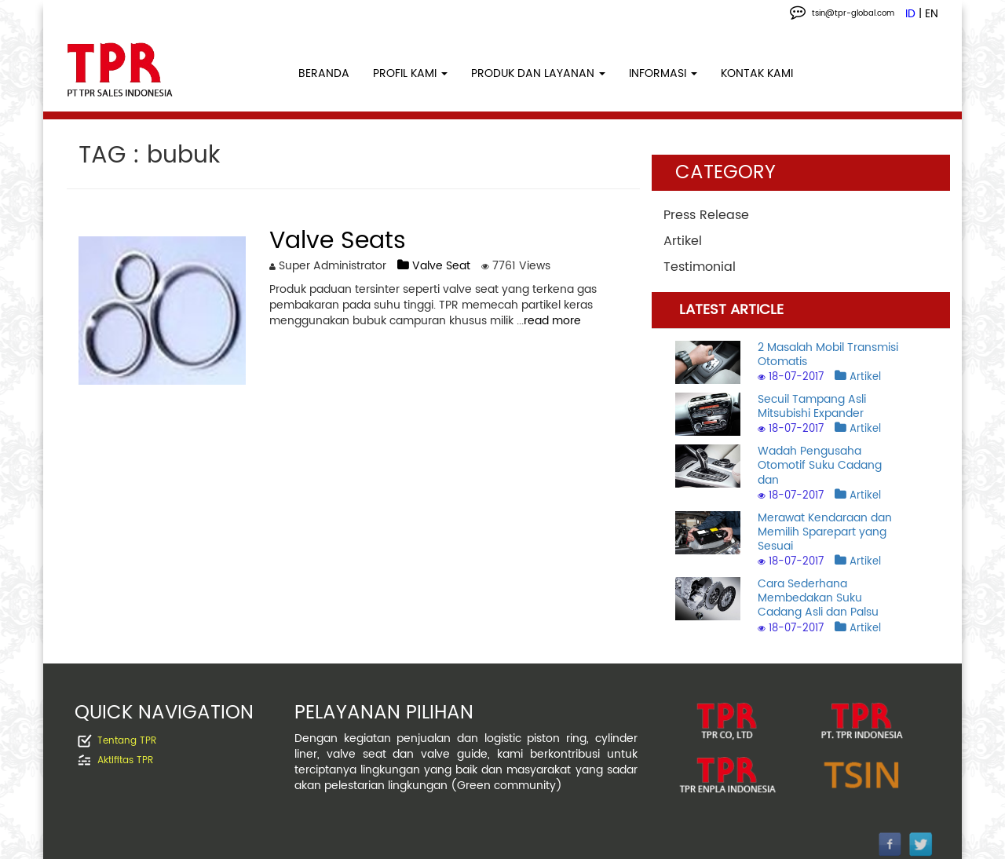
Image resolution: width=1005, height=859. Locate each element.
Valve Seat (433, 266)
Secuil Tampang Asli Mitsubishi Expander (812, 406)
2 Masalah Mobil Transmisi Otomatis (828, 354)
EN (931, 14)
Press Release (706, 215)
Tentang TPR (126, 740)
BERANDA (323, 73)
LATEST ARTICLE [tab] (731, 309)
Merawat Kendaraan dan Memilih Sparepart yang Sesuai (825, 532)
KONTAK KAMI (757, 73)
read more (552, 321)
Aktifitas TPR (125, 760)
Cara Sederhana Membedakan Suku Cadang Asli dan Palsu (818, 598)
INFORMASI (663, 73)
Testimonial (699, 267)
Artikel (682, 241)
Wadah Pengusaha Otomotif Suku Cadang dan (820, 465)
